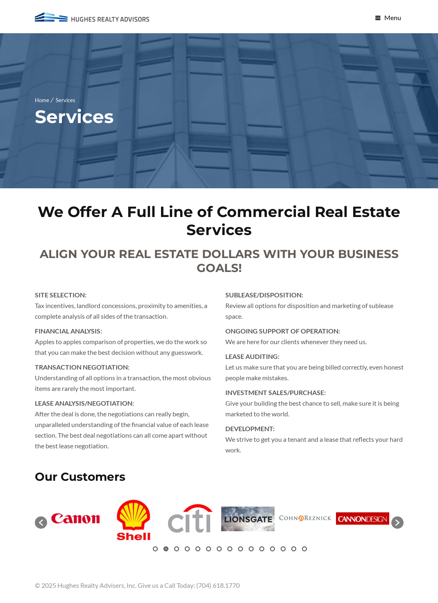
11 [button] (261, 548)
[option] (75, 518)
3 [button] (176, 548)
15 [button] (304, 548)
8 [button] (229, 548)
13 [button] (283, 548)
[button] (41, 522)
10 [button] (251, 548)
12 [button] (272, 548)
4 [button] (187, 548)
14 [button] (293, 548)
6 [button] (208, 548)
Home (42, 100)
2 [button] (165, 548)
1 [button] (155, 548)
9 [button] (240, 548)
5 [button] (197, 548)
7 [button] (219, 548)
